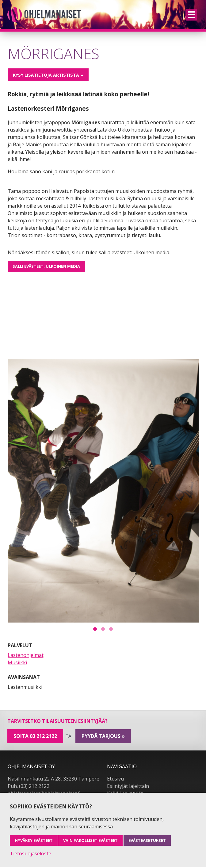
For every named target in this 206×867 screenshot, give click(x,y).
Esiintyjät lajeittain (128, 786)
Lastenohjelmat (26, 655)
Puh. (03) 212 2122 (28, 786)
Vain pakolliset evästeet (90, 840)
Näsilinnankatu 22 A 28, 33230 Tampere (53, 778)
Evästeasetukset (147, 840)
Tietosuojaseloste (30, 853)
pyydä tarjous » (103, 736)
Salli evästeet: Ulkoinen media (46, 266)
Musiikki (17, 662)
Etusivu (115, 778)
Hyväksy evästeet (34, 840)
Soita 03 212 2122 (35, 736)
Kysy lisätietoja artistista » (48, 75)
